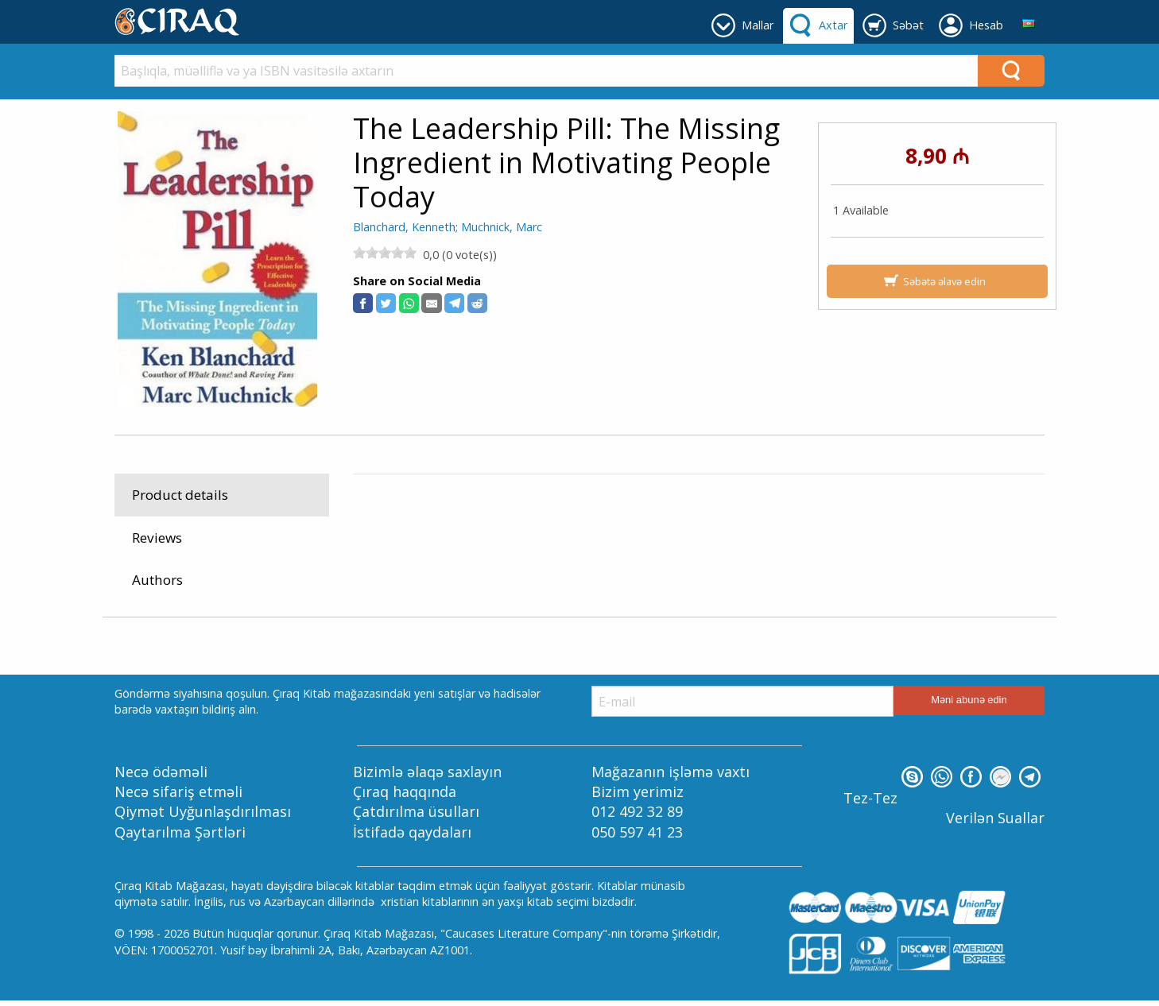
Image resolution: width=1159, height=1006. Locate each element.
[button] (363, 303)
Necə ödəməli (160, 777)
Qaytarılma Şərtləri (180, 836)
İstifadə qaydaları (412, 836)
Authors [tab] (157, 580)
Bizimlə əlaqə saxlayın (427, 777)
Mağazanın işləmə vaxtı (670, 777)
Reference (488, 574)
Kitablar (429, 574)
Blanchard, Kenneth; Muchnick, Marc (447, 226)
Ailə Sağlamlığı (563, 574)
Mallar (380, 574)
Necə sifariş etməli (178, 797)
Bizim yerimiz (637, 797)
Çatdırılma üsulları (416, 816)
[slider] (385, 252)
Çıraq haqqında (404, 797)
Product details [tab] (180, 495)
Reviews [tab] (157, 537)
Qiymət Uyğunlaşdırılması (202, 816)
